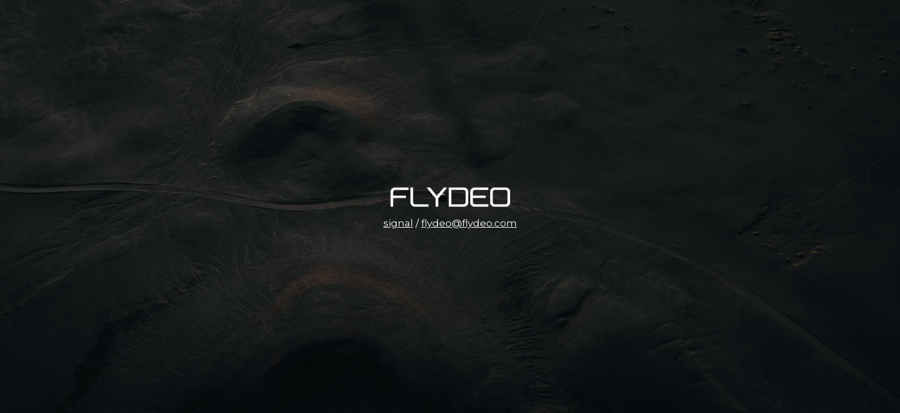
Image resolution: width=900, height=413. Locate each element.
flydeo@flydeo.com (469, 223)
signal (398, 223)
